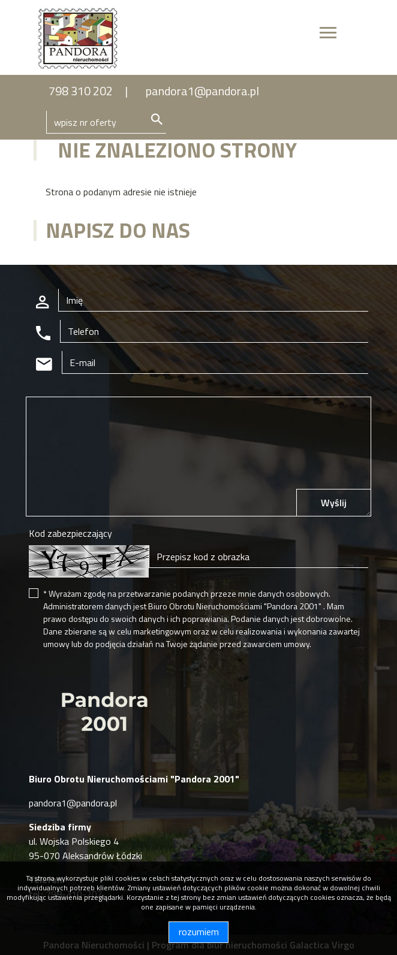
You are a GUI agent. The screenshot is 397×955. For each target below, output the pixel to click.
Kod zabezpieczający (70, 533)
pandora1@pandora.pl (202, 90)
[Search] (106, 122)
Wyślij (334, 502)
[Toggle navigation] (328, 34)
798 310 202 (81, 90)
